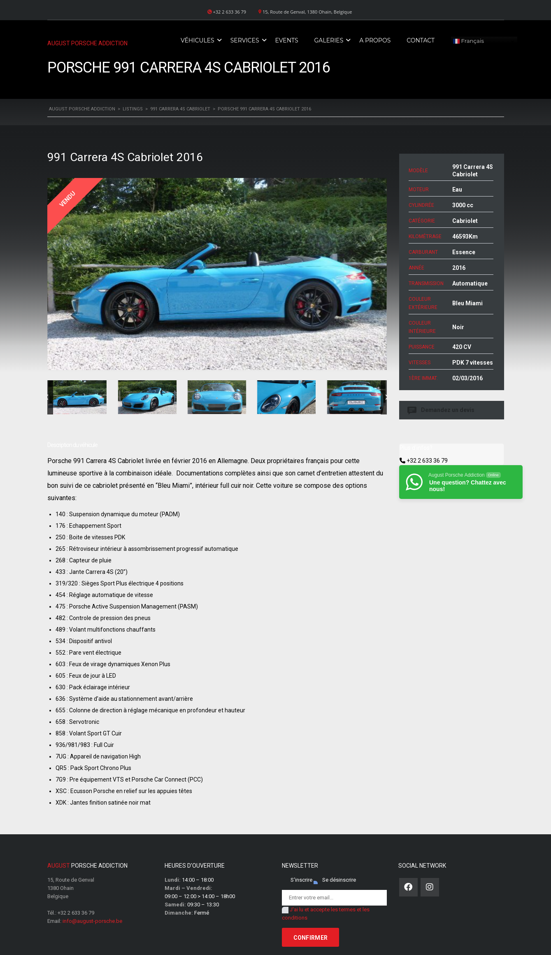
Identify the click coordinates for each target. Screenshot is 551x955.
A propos (375, 40)
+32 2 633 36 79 (427, 460)
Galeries (329, 40)
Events (286, 40)
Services (244, 40)
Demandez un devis (441, 410)
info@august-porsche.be (92, 921)
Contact (421, 40)
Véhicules (197, 40)
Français (468, 41)
